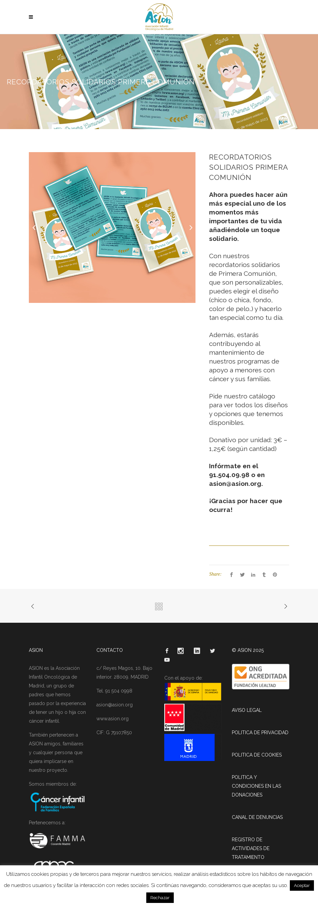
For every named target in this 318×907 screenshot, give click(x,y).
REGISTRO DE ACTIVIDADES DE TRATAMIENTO (250, 848)
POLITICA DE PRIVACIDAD (260, 732)
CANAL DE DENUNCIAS (257, 817)
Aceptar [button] (302, 885)
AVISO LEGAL (247, 710)
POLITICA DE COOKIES (257, 755)
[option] (112, 227)
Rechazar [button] (160, 897)
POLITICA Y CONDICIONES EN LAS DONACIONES (256, 786)
